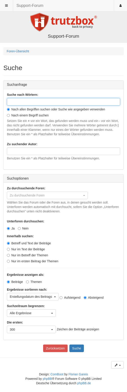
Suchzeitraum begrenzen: (26, 306)
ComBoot (56, 374)
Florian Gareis (78, 374)
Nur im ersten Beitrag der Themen (32, 261)
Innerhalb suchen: (20, 236)
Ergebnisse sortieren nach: (27, 289)
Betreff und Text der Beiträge (29, 243)
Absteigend (94, 297)
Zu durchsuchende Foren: (26, 188)
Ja (11, 228)
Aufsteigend (70, 297)
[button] (47, 195)
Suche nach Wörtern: (22, 94)
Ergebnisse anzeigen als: (25, 274)
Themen (34, 282)
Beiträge (15, 282)
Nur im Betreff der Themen (27, 255)
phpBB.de (84, 383)
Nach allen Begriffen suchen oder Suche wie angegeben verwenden (56, 109)
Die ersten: (15, 322)
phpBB (47, 378)
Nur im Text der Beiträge (26, 249)
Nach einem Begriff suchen (28, 115)
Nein (23, 228)
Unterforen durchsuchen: (25, 221)
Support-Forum (29, 5)
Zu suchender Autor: (22, 144)
